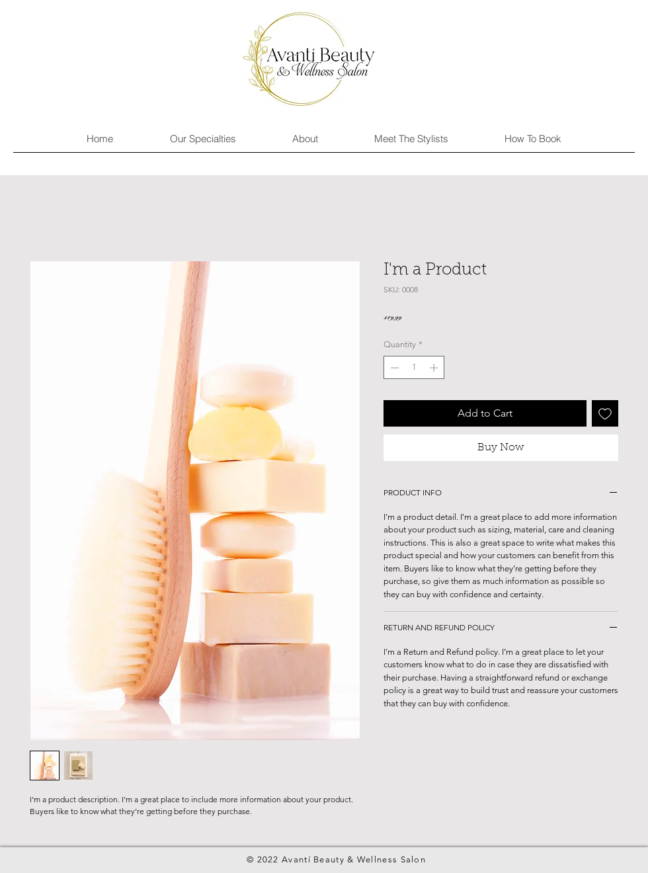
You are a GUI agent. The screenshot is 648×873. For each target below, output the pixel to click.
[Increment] (435, 367)
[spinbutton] (414, 367)
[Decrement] (393, 367)
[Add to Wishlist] (605, 413)
